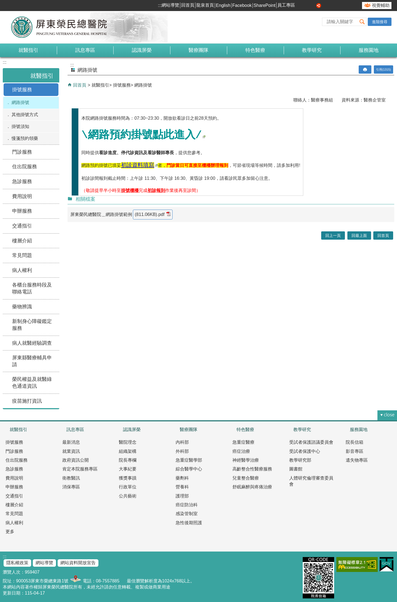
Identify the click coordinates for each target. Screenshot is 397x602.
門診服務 (22, 152)
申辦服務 (22, 211)
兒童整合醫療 (245, 478)
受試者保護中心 (304, 451)
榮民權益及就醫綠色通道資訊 (32, 382)
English (223, 5)
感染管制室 (187, 513)
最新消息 (71, 442)
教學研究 (312, 50)
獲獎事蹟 (127, 478)
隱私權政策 (17, 562)
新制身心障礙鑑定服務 (32, 325)
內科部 (182, 442)
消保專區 (71, 487)
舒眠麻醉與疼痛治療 (252, 487)
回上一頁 (333, 235)
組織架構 (127, 451)
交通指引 (22, 226)
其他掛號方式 (25, 114)
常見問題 (22, 255)
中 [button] (306, 5)
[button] (362, 21)
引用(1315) (383, 69)
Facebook (242, 5)
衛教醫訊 (71, 478)
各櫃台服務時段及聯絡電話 (32, 288)
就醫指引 (28, 50)
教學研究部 (300, 460)
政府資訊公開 (75, 460)
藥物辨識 (22, 306)
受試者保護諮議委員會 (311, 442)
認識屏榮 (142, 50)
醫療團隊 (198, 50)
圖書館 (295, 469)
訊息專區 (85, 50)
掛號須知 (20, 126)
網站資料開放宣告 (78, 562)
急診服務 (22, 181)
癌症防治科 (187, 504)
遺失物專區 (357, 460)
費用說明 (22, 196)
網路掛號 (20, 102)
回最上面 (359, 235)
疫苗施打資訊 (27, 401)
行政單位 (127, 487)
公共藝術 (127, 496)
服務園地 (369, 50)
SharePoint (264, 5)
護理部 (182, 496)
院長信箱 (354, 442)
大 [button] (312, 5)
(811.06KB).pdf (153, 214)
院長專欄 (127, 460)
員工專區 (286, 5)
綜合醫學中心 (189, 469)
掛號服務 (22, 89)
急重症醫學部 (189, 460)
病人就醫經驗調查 (32, 343)
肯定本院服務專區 (80, 469)
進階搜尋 (379, 22)
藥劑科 (182, 478)
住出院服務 (24, 166)
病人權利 (22, 270)
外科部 (182, 451)
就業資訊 (71, 451)
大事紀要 (127, 469)
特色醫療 (255, 50)
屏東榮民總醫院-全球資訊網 (62, 27)
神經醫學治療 (245, 460)
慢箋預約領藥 (25, 138)
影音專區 (354, 451)
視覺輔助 (381, 5)
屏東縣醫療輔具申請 (32, 361)
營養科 (182, 487)
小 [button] (300, 5)
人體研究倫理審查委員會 (311, 481)
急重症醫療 (243, 442)
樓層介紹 (22, 241)
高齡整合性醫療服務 (252, 469)
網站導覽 (170, 5)
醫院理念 (127, 442)
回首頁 (187, 5)
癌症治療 (241, 451)
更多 (10, 531)
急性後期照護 (189, 522)
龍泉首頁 (205, 5)
